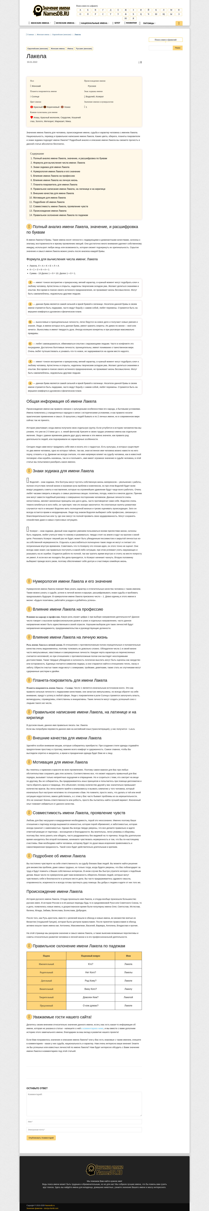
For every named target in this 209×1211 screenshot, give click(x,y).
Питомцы (147, 23)
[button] (179, 23)
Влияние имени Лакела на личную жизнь (55, 180)
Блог (116, 23)
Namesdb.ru (50, 1205)
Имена (70, 48)
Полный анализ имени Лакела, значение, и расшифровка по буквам (70, 158)
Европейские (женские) (61, 34)
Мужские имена (65, 23)
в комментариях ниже (92, 1028)
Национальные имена (94, 23)
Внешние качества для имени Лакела (53, 193)
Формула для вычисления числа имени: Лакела (59, 162)
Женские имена (40, 23)
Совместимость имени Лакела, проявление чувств (60, 206)
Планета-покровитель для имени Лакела (55, 184)
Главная (30, 34)
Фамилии (130, 23)
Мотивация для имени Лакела (49, 197)
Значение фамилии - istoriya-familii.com (42, 1208)
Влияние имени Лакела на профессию (54, 176)
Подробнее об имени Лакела (49, 202)
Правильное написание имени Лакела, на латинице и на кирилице (69, 189)
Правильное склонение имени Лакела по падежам (60, 215)
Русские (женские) (84, 48)
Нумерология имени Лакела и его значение (56, 171)
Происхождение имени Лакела (49, 211)
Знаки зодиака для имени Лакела (51, 167)
